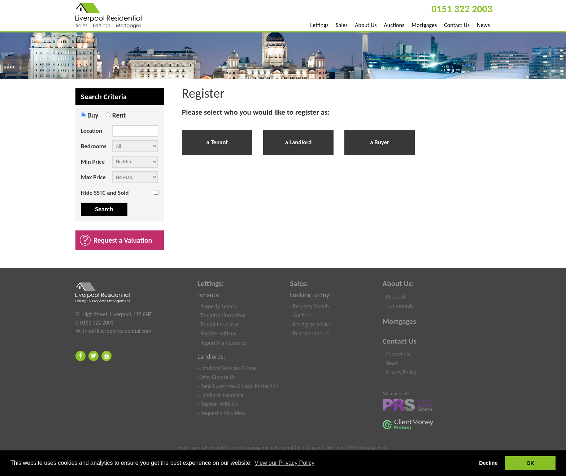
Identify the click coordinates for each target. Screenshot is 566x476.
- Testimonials (398, 305)
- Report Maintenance (222, 342)
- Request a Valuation (221, 413)
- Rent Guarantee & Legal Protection (237, 386)
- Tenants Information (221, 315)
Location (91, 131)
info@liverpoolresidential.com (117, 330)
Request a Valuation (122, 240)
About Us (365, 25)
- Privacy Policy (399, 372)
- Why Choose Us (216, 377)
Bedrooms (93, 146)
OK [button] (530, 463)
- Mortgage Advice (310, 324)
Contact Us (457, 25)
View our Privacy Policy (284, 463)
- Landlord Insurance (220, 395)
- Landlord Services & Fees (226, 368)
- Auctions (301, 315)
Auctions (394, 25)
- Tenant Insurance (218, 324)
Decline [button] (488, 463)
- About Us (394, 296)
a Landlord (298, 142)
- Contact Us (396, 354)
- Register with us (216, 333)
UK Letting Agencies (369, 448)
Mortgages (424, 25)
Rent (119, 115)
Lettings (319, 25)
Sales (342, 25)
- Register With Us (217, 404)
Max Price (93, 177)
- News (390, 363)
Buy (93, 115)
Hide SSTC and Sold (105, 193)
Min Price (93, 162)
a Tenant (217, 142)
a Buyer (379, 142)
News (483, 25)
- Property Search (216, 306)
